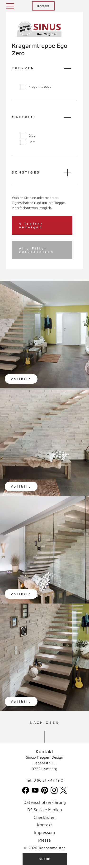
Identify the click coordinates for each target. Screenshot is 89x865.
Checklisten (45, 817)
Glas (27, 136)
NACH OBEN (44, 722)
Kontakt (43, 6)
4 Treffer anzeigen (31, 225)
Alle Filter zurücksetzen (36, 250)
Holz (27, 142)
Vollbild (21, 379)
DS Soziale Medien (44, 809)
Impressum (44, 832)
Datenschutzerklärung (44, 802)
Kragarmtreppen (36, 87)
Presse (44, 840)
